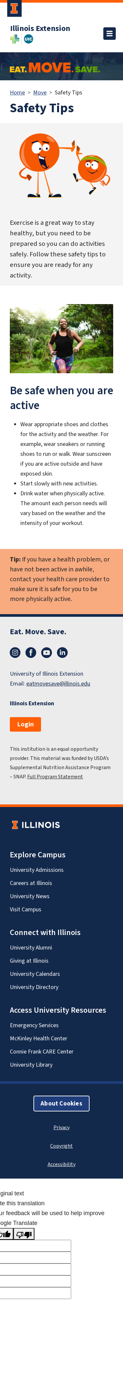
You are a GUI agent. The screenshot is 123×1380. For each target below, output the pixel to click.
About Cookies (61, 1103)
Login (25, 724)
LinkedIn (62, 652)
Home (17, 92)
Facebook (31, 652)
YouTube (46, 652)
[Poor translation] (23, 1234)
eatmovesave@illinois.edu (58, 684)
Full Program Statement (55, 776)
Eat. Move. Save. (38, 631)
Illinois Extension (40, 28)
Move (40, 92)
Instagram (15, 652)
